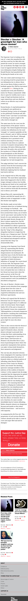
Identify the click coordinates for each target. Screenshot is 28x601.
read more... (22, 461)
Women (8, 528)
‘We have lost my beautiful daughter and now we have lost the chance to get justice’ (7, 545)
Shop (2, 573)
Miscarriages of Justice (7, 579)
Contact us (4, 566)
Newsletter (3, 594)
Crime (2, 581)
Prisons (3, 583)
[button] (23, 7)
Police (2, 588)
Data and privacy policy (7, 571)
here (11, 88)
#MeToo (3, 528)
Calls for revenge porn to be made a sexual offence (21, 511)
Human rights (4, 586)
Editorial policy (5, 569)
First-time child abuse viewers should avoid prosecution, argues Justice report (6, 517)
